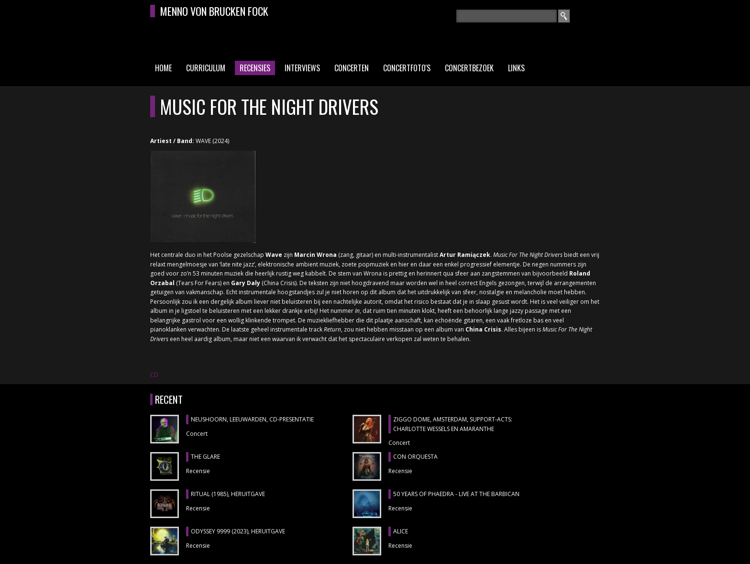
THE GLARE (205, 457)
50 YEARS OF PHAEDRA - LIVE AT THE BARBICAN (456, 494)
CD (154, 375)
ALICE (400, 531)
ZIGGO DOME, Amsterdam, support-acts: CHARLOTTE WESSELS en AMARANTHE (452, 424)
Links (516, 68)
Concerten (351, 68)
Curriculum (205, 68)
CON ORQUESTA (415, 457)
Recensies (255, 68)
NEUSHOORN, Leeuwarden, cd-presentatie (252, 419)
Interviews (302, 68)
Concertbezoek (469, 68)
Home (163, 68)
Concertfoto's (406, 68)
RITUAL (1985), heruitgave (228, 494)
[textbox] (506, 16)
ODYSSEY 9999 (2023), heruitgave (238, 531)
